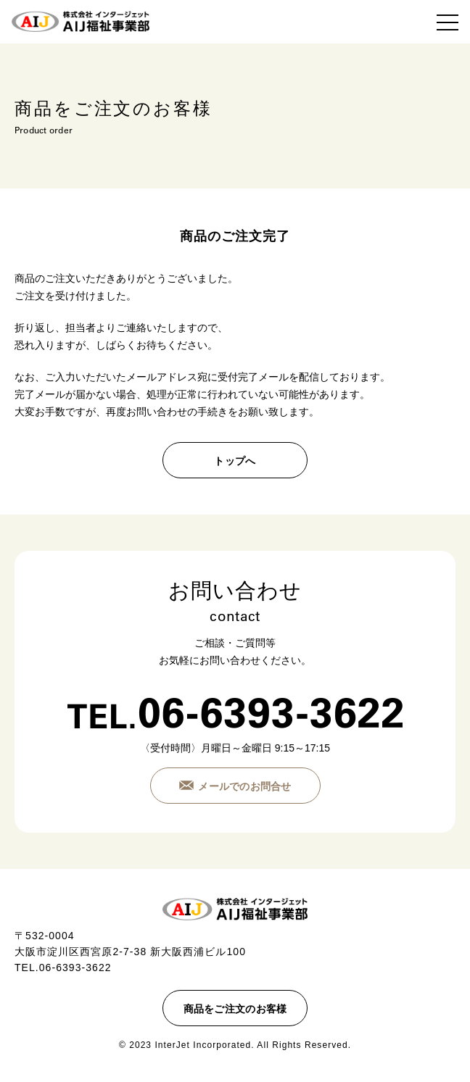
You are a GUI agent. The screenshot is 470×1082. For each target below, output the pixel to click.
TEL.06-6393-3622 (63, 967)
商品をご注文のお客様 (235, 1009)
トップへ (234, 461)
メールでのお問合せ (245, 786)
